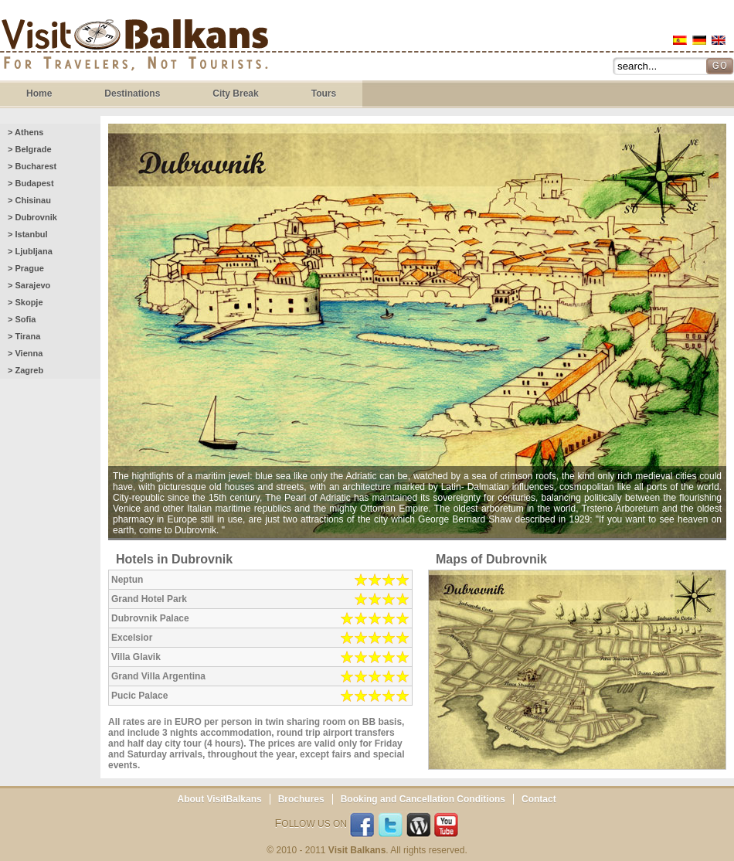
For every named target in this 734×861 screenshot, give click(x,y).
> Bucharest (32, 166)
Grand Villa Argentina (158, 676)
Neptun (127, 579)
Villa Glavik (136, 657)
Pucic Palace (139, 695)
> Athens (25, 132)
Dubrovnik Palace (150, 618)
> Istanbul (28, 234)
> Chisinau (29, 200)
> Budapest (31, 183)
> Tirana (24, 336)
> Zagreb (25, 370)
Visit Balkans (135, 46)
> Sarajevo (29, 285)
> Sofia (22, 319)
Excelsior (131, 637)
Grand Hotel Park (149, 599)
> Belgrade (30, 149)
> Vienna (25, 353)
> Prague (26, 268)
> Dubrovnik (32, 217)
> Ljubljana (30, 251)
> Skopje (25, 302)
